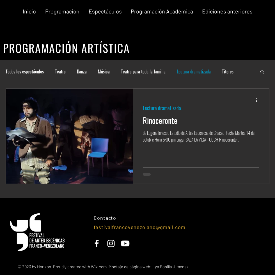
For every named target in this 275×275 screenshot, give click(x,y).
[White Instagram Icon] (111, 243)
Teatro (60, 71)
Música (104, 71)
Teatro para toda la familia (143, 71)
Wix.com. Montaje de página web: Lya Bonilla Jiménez (139, 266)
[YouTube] (125, 243)
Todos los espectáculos (25, 71)
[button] (227, 11)
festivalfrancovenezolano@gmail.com (139, 227)
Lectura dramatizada (194, 71)
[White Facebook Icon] (97, 243)
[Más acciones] (258, 100)
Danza (82, 71)
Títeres (227, 71)
